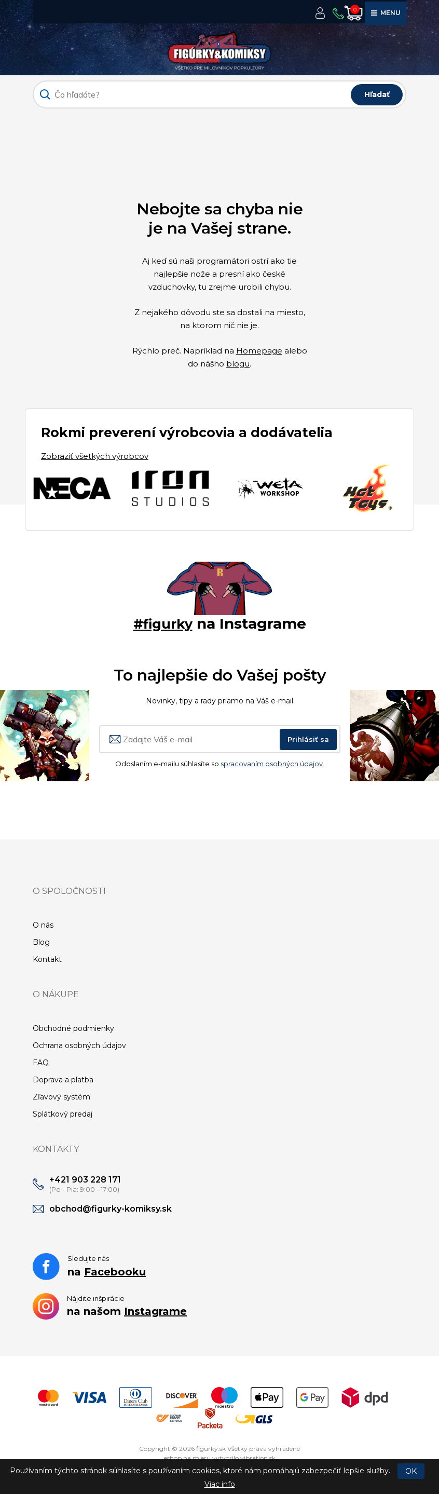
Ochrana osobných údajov (79, 1045)
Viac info (219, 1484)
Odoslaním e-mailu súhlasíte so (219, 763)
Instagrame (155, 1311)
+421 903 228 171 (85, 1180)
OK (411, 1471)
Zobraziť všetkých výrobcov (94, 456)
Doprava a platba (63, 1079)
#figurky (162, 623)
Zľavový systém (61, 1097)
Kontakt (47, 959)
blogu (238, 364)
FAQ (41, 1062)
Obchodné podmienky (73, 1028)
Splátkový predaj (62, 1114)
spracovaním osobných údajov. (272, 763)
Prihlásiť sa (308, 739)
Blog (41, 942)
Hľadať (377, 94)
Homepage (259, 351)
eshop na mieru (187, 1458)
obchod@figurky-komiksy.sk (110, 1209)
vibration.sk (258, 1458)
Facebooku (115, 1272)
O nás (43, 925)
